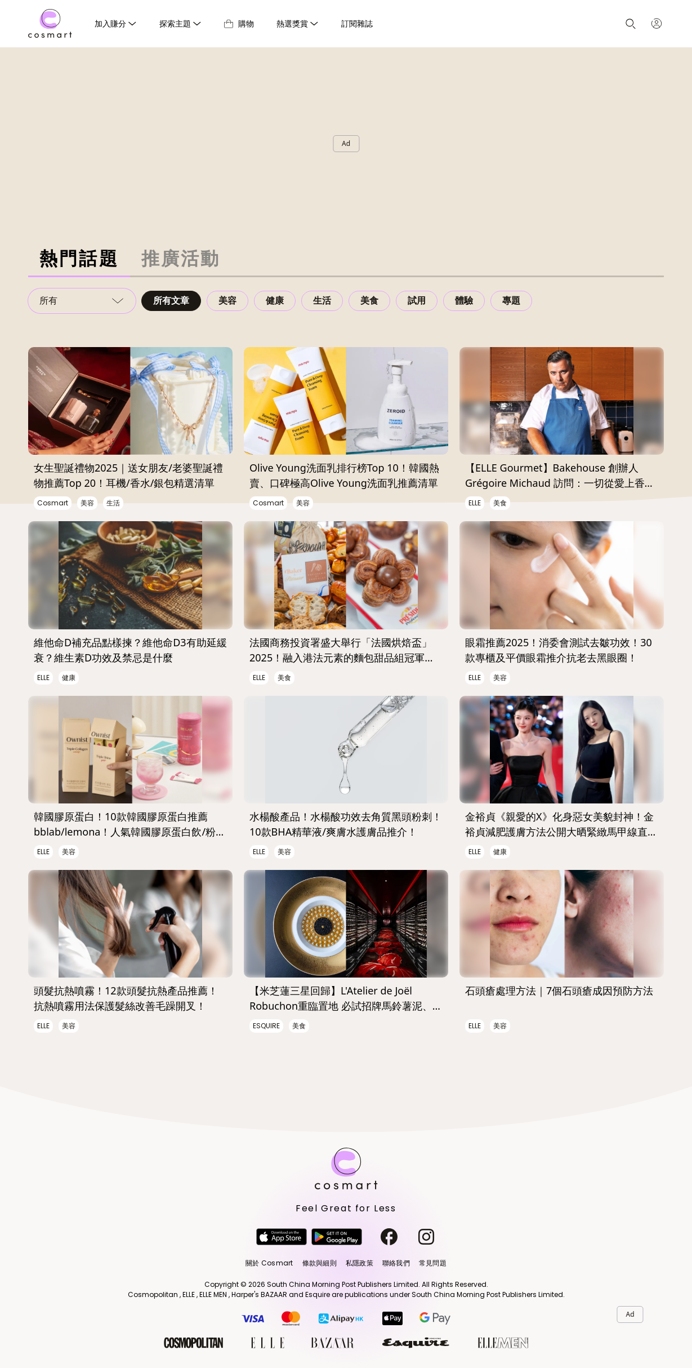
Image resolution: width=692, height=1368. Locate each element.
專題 (511, 300)
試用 (417, 300)
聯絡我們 (396, 1263)
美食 (369, 300)
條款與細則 (319, 1263)
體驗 (464, 300)
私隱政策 (359, 1263)
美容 (227, 300)
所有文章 (171, 300)
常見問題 (433, 1263)
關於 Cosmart (269, 1263)
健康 (275, 300)
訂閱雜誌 (357, 23)
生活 (322, 300)
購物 (239, 23)
